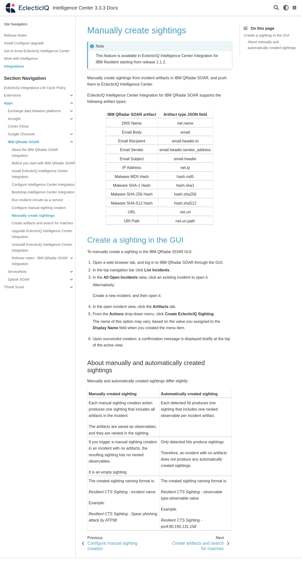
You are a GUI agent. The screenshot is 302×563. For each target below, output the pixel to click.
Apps (8, 103)
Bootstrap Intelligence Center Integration (43, 192)
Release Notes (15, 35)
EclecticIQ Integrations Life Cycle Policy (35, 88)
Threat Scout (14, 287)
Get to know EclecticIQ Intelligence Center (37, 51)
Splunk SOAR (18, 279)
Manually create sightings (33, 215)
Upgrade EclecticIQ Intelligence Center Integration (42, 234)
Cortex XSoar (18, 126)
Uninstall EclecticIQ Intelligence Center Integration (42, 247)
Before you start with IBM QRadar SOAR (43, 163)
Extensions (12, 95)
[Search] (276, 8)
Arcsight (14, 119)
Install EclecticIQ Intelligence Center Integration (40, 174)
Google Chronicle (21, 134)
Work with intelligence (21, 58)
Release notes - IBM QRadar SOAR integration (40, 261)
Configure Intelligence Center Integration (43, 185)
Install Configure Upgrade (24, 43)
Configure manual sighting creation (39, 208)
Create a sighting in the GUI (266, 35)
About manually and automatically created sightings (272, 45)
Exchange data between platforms (34, 111)
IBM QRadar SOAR (23, 142)
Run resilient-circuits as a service (37, 200)
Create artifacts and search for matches (42, 223)
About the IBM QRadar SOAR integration (35, 153)
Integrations (14, 66)
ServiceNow (17, 272)
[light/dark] (286, 8)
